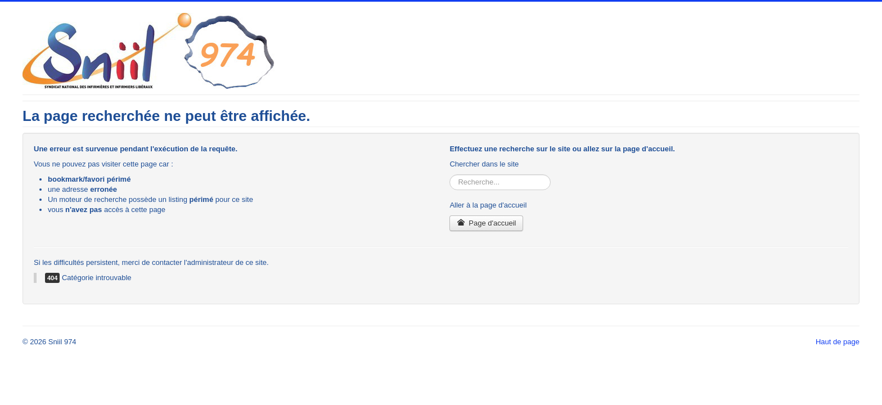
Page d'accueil (486, 223)
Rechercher (449, 174)
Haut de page (838, 342)
